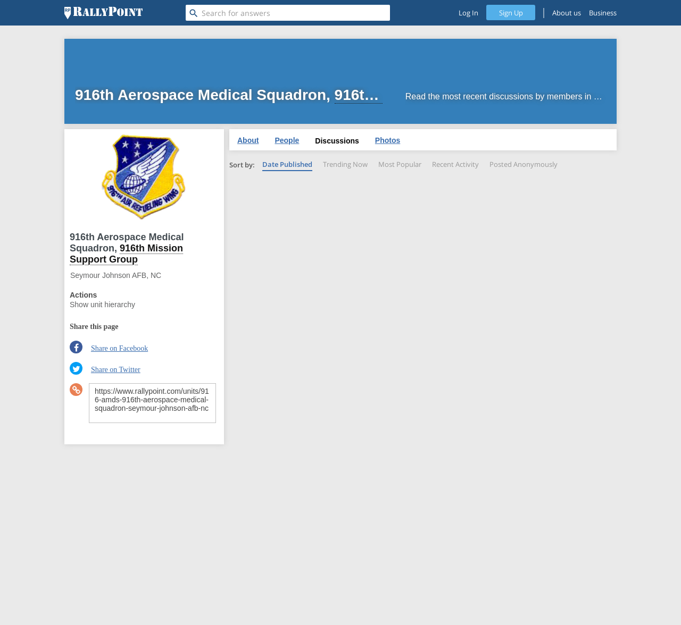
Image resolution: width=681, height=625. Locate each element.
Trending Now (345, 164)
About (248, 140)
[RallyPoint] (103, 12)
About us (566, 13)
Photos (387, 140)
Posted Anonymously (523, 164)
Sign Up (511, 13)
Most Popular (399, 164)
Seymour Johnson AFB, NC (115, 275)
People (287, 140)
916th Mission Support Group (126, 254)
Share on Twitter (115, 370)
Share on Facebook (119, 348)
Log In (468, 13)
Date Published (287, 164)
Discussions (337, 141)
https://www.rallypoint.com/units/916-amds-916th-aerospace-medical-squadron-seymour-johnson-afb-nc (152, 403)
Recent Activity (455, 164)
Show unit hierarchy (102, 304)
